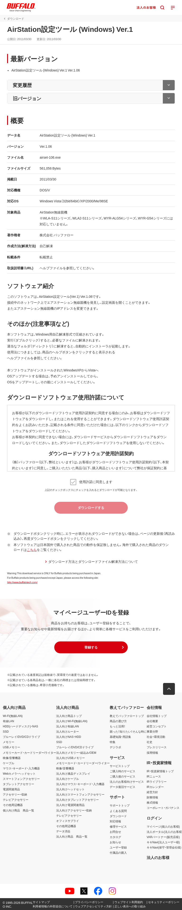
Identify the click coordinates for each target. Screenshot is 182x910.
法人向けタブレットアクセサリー (77, 799)
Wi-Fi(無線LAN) (13, 716)
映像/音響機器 (12, 758)
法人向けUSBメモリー (70, 758)
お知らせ (115, 842)
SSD (6, 731)
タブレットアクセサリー (18, 784)
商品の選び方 (118, 721)
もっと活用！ (117, 726)
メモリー (8, 742)
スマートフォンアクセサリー (21, 779)
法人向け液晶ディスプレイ (73, 773)
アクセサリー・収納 (15, 794)
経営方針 (152, 792)
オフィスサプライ (67, 821)
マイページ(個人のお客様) (163, 826)
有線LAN (8, 721)
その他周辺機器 (13, 805)
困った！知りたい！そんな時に (128, 731)
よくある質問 (118, 811)
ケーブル (8, 763)
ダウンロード (118, 816)
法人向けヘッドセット (70, 789)
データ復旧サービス (122, 787)
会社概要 (152, 721)
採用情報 (152, 752)
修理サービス (118, 826)
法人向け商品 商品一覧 (71, 836)
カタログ (115, 837)
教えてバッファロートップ (127, 716)
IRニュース (154, 776)
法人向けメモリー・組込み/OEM (76, 752)
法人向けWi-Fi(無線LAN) (71, 721)
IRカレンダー (155, 787)
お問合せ (115, 831)
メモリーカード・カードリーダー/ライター (29, 752)
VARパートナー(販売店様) (163, 837)
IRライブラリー (157, 781)
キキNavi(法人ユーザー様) (163, 842)
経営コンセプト (157, 726)
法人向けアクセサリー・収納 (74, 810)
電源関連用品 (11, 789)
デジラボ (115, 747)
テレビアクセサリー (15, 799)
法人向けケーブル (67, 779)
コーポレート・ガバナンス (163, 808)
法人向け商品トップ (69, 716)
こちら (32, 549)
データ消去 (63, 831)
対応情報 (115, 821)
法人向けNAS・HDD (68, 737)
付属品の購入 (118, 852)
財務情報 (152, 797)
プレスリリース (157, 747)
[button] (91, 647)
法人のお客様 (158, 857)
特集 (112, 742)
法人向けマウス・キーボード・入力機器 (80, 784)
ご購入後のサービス (122, 776)
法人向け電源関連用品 (70, 805)
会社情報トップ (157, 716)
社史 (149, 742)
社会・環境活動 (156, 737)
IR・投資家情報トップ (160, 771)
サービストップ (120, 766)
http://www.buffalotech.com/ (22, 582)
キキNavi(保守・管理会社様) (164, 847)
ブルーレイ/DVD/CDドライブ (21, 737)
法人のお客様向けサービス (127, 781)
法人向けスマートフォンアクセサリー (80, 794)
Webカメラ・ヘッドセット (19, 773)
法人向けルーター (67, 731)
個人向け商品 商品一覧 (18, 810)
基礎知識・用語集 (120, 737)
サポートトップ (120, 805)
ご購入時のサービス (122, 771)
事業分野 (152, 731)
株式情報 (152, 802)
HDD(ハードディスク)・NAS (20, 726)
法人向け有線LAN (67, 726)
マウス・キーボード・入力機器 (21, 768)
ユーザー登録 (118, 847)
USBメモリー (11, 747)
